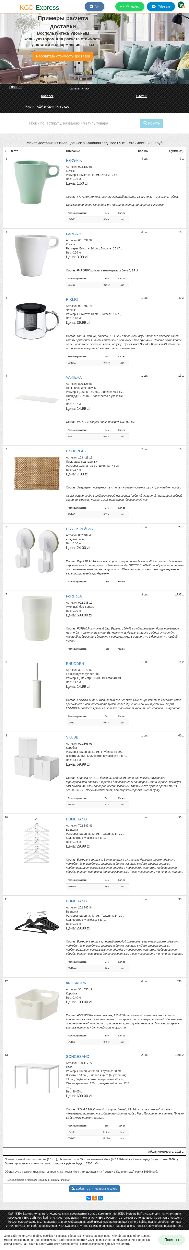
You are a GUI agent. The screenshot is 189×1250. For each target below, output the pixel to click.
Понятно (171, 1240)
